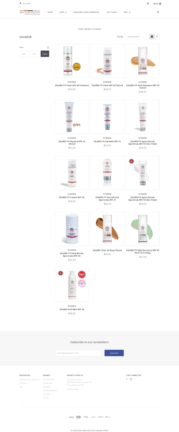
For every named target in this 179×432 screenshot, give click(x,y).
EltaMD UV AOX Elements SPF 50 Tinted (142, 86)
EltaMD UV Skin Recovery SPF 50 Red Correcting (142, 251)
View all (45, 398)
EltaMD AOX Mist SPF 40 (72, 309)
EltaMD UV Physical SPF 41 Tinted (71, 142)
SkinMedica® (47, 383)
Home (50, 12)
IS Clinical (46, 394)
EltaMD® (46, 387)
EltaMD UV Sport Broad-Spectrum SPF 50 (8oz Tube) (142, 198)
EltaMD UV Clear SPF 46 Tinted (107, 85)
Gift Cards (112, 12)
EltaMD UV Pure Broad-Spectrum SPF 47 (107, 198)
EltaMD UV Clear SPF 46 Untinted (72, 85)
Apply (45, 54)
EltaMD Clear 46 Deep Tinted (107, 250)
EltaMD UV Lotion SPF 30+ (72, 197)
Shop (63, 12)
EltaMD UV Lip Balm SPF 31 (107, 141)
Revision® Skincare (50, 390)
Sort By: (120, 37)
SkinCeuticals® (48, 380)
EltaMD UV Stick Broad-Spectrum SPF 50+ (72, 254)
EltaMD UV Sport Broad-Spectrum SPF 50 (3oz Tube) (142, 142)
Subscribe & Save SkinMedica (86, 12)
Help (127, 12)
